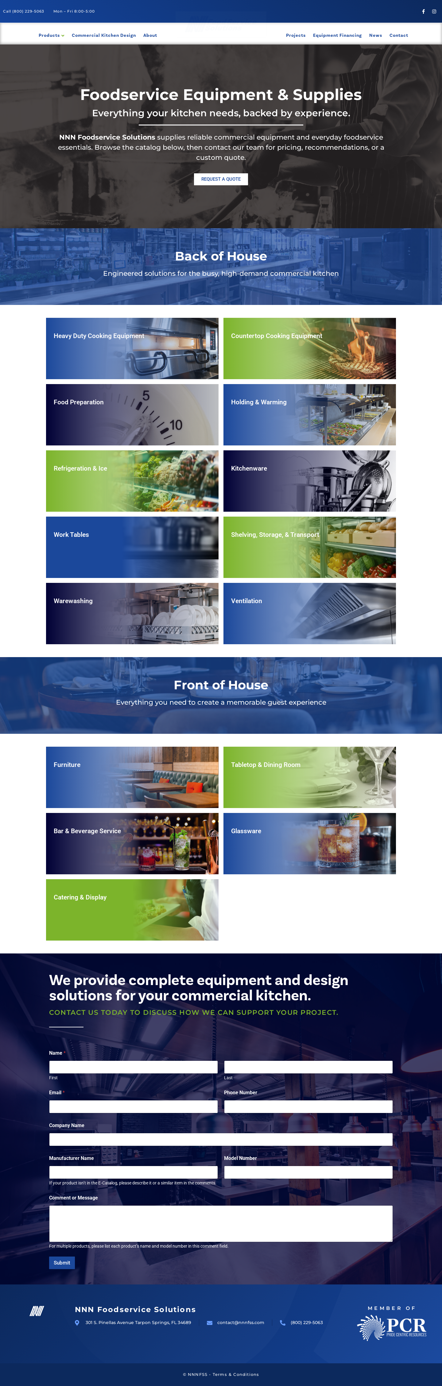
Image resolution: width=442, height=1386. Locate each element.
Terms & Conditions (236, 1374)
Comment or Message (73, 1198)
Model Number (240, 1158)
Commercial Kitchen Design (104, 35)
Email (57, 1092)
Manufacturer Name (71, 1158)
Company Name (66, 1125)
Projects (296, 35)
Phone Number (240, 1092)
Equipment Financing (337, 35)
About (150, 35)
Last (228, 1077)
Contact (399, 35)
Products (49, 35)
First (53, 1077)
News (375, 35)
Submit (62, 1263)
